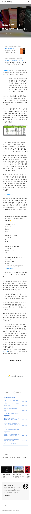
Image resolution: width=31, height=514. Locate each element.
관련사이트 (4, 505)
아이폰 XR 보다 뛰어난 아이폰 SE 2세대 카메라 (12, 414)
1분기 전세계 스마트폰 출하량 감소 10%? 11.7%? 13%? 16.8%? (12, 419)
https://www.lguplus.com (11, 46)
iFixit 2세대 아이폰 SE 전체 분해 (11, 443)
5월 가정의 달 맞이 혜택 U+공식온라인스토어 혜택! (10, 49)
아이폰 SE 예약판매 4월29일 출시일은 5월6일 (11, 430)
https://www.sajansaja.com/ (12, 58)
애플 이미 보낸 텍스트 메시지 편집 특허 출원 (12, 409)
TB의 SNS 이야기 (7, 2)
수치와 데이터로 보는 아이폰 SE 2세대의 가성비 (11, 404)
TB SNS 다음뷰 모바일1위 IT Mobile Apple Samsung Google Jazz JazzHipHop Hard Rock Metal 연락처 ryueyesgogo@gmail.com (12, 490)
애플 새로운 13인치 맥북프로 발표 (11, 400)
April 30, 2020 (9, 268)
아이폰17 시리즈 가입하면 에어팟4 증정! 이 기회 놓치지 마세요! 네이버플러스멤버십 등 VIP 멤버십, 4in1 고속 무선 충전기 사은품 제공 (10, 52)
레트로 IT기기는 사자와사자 (14, 60)
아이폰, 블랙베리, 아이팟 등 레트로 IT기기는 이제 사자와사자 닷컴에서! (15, 64)
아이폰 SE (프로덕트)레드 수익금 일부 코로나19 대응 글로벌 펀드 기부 (12, 425)
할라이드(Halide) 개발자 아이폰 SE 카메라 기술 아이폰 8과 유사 (12, 435)
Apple (5, 397)
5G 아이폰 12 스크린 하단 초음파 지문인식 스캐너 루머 (11, 440)
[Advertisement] (15, 376)
